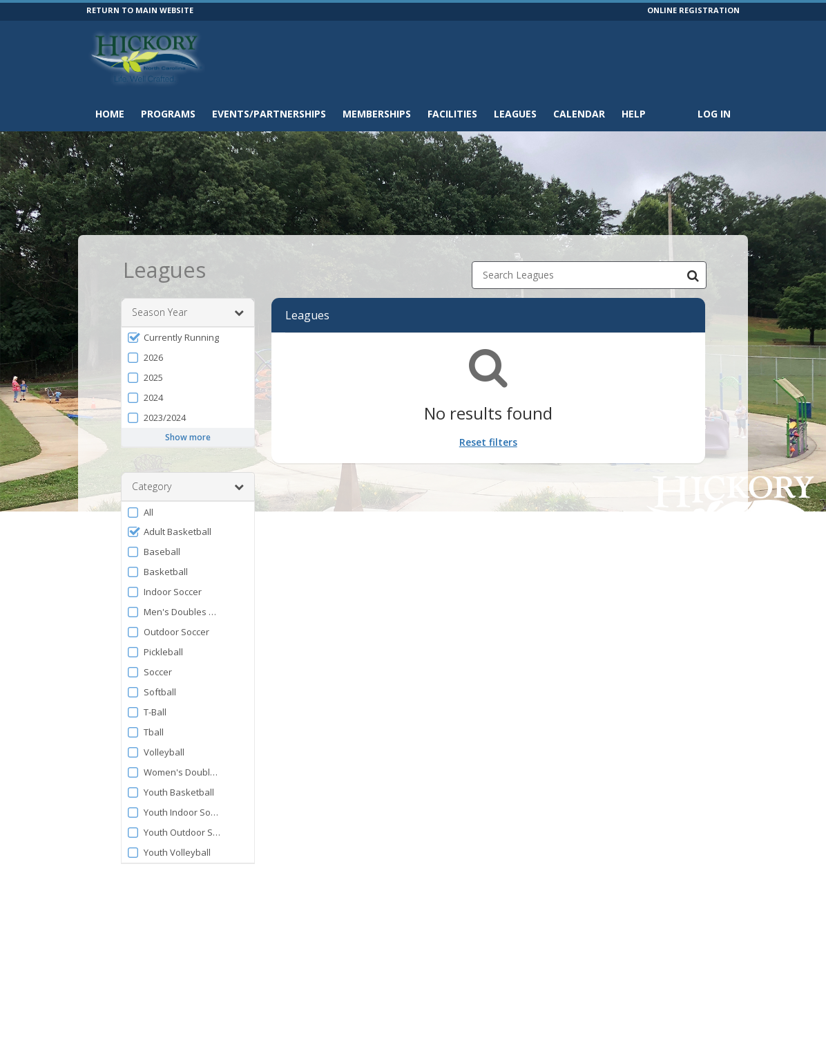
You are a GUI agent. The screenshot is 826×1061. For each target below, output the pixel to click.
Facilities (452, 113)
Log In (714, 113)
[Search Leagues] (693, 275)
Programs (168, 113)
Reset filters (488, 442)
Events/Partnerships (269, 113)
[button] (188, 338)
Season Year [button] (188, 312)
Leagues (515, 113)
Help (634, 113)
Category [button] (188, 486)
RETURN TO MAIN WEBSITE (139, 10)
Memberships (377, 113)
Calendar (579, 113)
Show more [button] (188, 437)
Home (109, 113)
